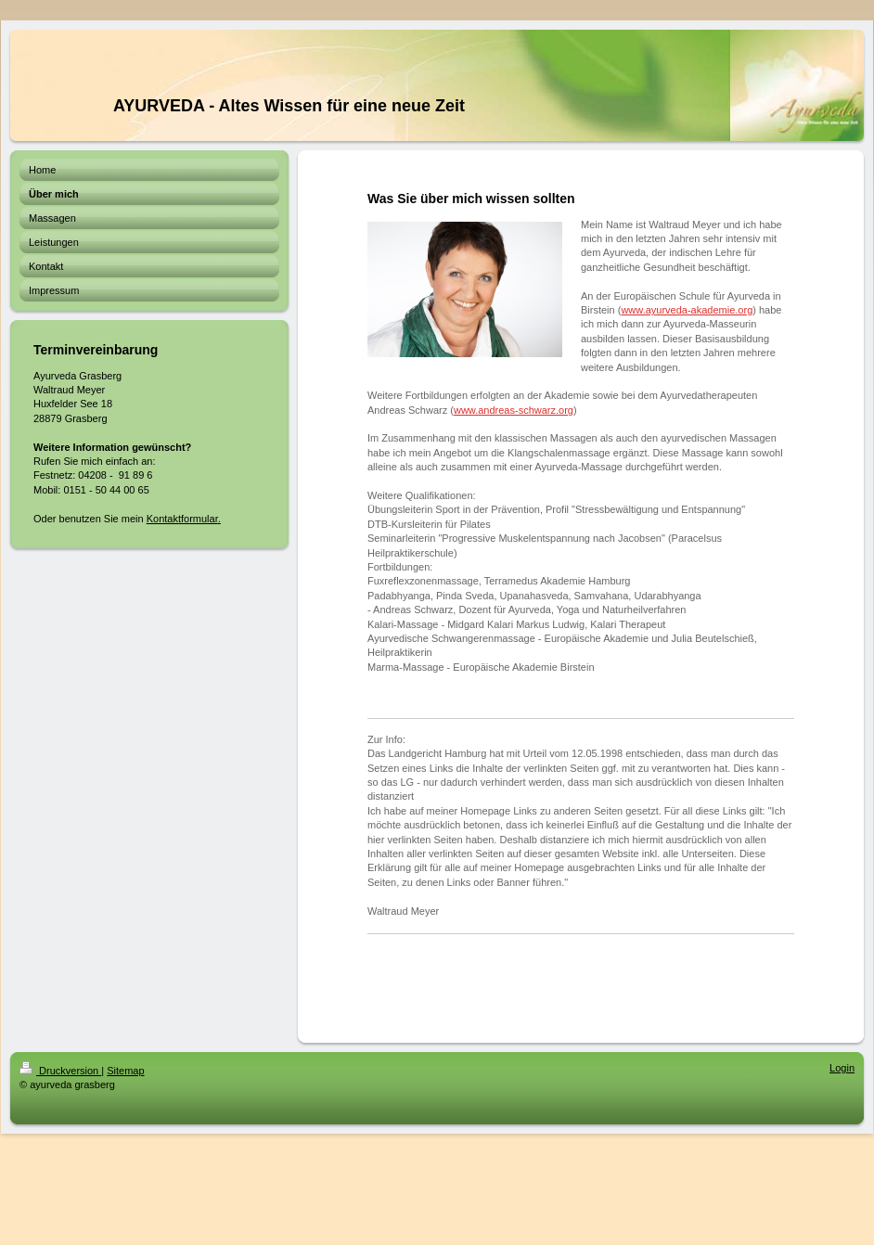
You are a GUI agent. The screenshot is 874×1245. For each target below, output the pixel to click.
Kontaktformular (182, 518)
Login (842, 1067)
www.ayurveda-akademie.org (686, 309)
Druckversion (60, 1070)
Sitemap (125, 1070)
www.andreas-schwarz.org (513, 410)
